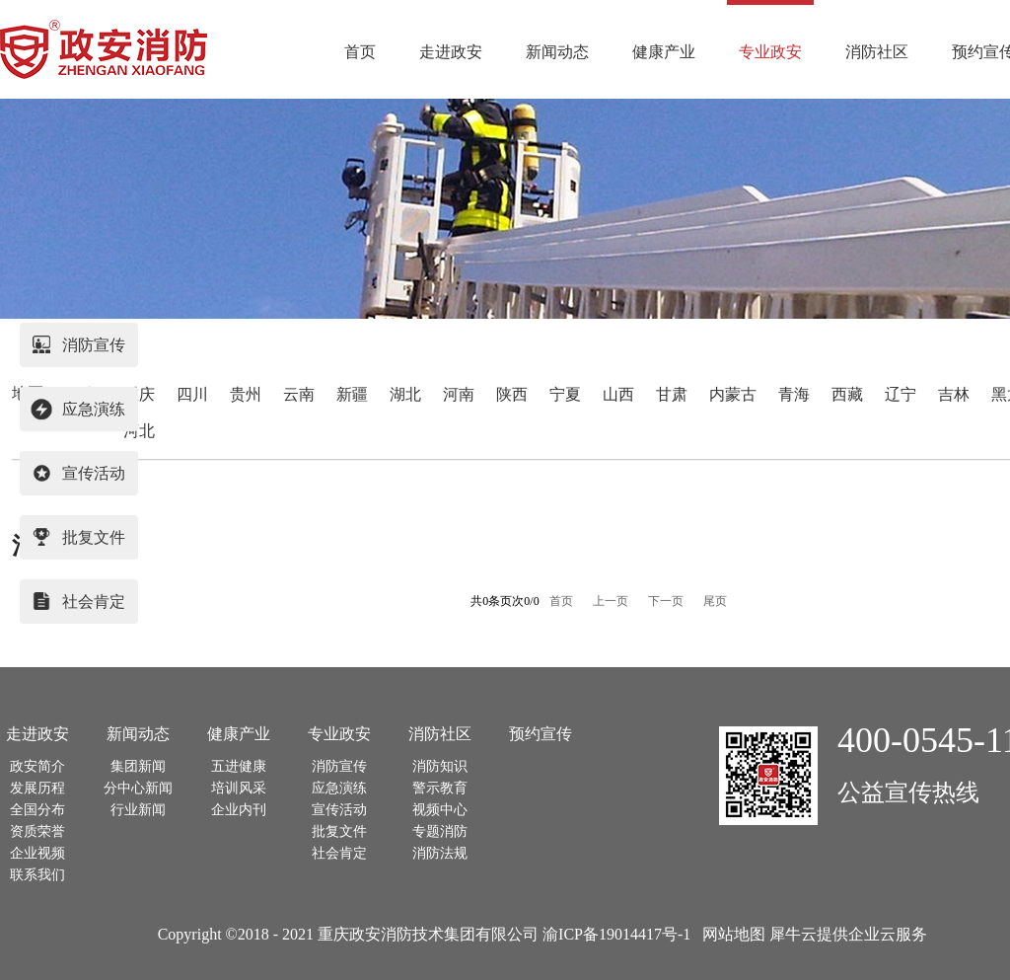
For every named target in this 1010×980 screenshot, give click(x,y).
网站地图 (729, 934)
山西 (618, 394)
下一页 (666, 601)
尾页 (715, 601)
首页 (360, 51)
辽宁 (900, 394)
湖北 (405, 394)
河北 (139, 430)
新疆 (352, 394)
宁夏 (565, 394)
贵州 (245, 394)
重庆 (139, 394)
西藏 (847, 394)
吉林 (954, 394)
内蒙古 (733, 394)
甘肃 (671, 394)
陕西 (512, 394)
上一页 (610, 601)
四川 (192, 394)
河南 (458, 394)
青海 (794, 394)
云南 (299, 394)
